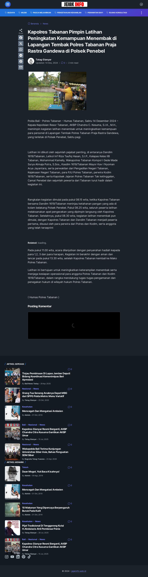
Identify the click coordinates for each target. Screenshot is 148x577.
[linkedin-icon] (18, 557)
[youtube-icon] (12, 557)
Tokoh (25, 467)
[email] (20, 67)
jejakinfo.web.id (78, 571)
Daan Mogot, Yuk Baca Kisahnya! (40, 471)
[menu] (8, 4)
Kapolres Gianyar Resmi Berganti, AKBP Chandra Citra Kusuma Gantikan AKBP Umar (44, 432)
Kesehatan (27, 406)
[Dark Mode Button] (141, 4)
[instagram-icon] (6, 557)
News (36, 388)
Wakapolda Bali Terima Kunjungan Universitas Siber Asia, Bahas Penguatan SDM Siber (45, 451)
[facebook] (20, 37)
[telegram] (20, 55)
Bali (24, 424)
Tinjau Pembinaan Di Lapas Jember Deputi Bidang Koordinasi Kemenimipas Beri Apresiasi (46, 376)
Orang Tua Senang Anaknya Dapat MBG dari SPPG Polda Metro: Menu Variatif (44, 395)
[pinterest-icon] (23, 557)
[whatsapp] (20, 49)
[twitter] (20, 43)
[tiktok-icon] (29, 557)
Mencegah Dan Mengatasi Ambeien (42, 411)
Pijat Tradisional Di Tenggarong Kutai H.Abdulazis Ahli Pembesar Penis (43, 527)
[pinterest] (20, 61)
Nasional (26, 388)
